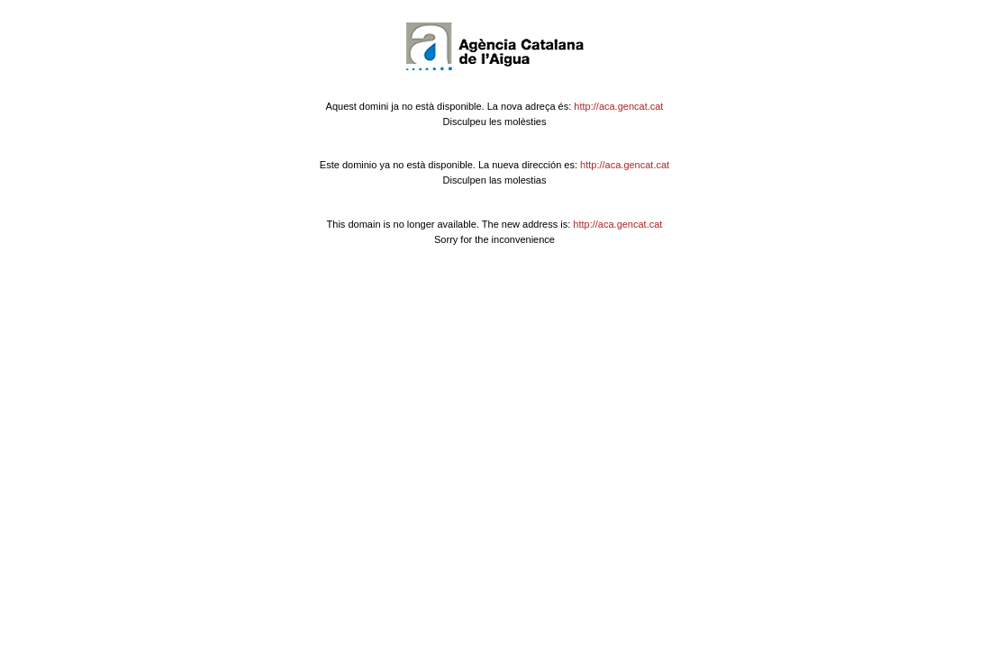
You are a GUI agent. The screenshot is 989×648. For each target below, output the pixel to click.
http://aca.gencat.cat (618, 106)
